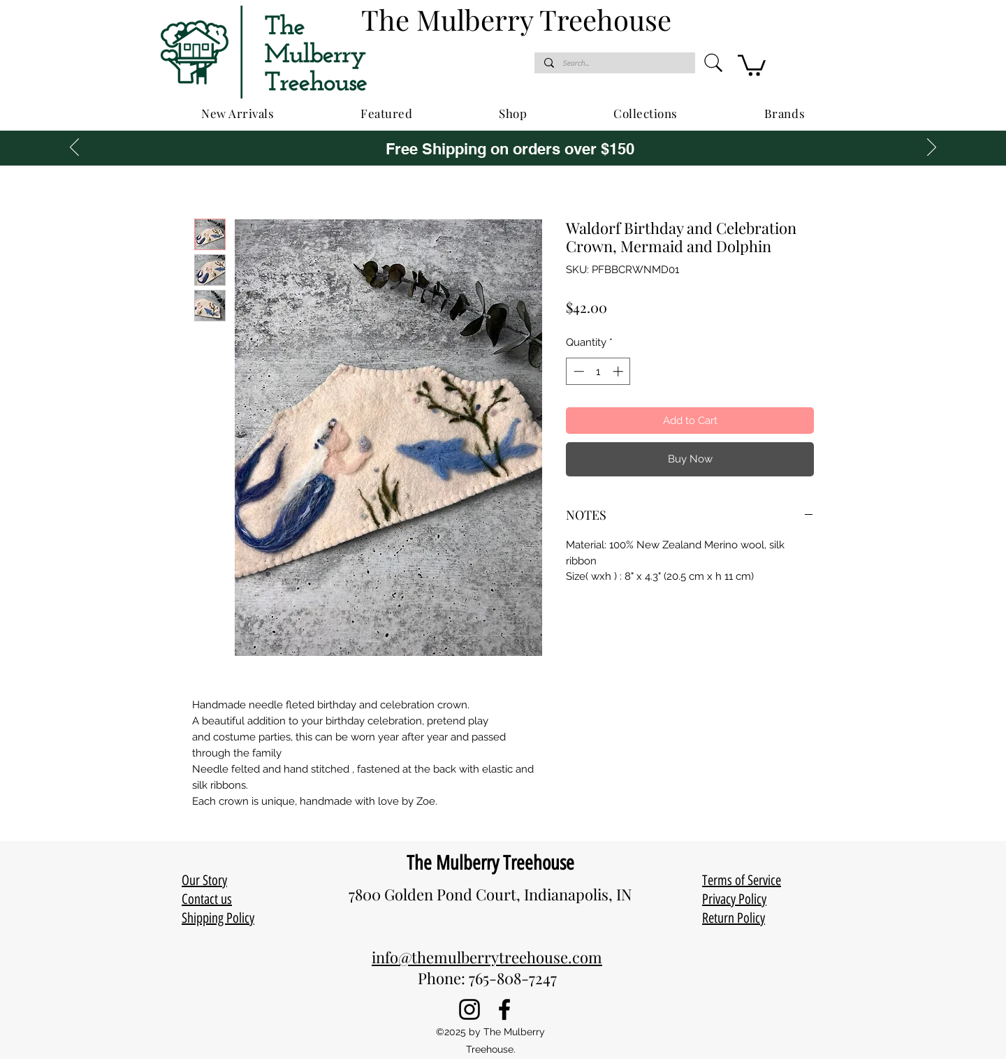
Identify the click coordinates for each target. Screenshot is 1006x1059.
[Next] (931, 148)
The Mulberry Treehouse (490, 863)
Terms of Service (741, 880)
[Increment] (619, 371)
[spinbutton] (598, 371)
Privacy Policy (734, 899)
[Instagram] (469, 1009)
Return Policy (733, 918)
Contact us (207, 899)
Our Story (204, 880)
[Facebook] (504, 1009)
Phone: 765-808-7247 (487, 977)
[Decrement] (577, 371)
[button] (752, 64)
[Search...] (614, 63)
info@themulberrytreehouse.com (487, 957)
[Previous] (74, 148)
